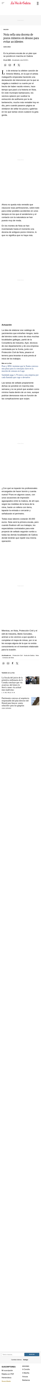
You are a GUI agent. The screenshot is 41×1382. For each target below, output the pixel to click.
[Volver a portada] (20, 3)
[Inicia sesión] (37, 3)
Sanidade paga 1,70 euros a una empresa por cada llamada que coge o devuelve (20, 376)
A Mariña (25, 1373)
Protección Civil (18, 655)
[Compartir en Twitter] (19, 65)
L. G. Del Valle (6, 692)
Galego (25, 1360)
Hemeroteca (6, 1378)
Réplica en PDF (8, 1374)
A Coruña (26, 1369)
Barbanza (26, 1380)
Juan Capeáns (6, 708)
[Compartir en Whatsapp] (5, 65)
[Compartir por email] (10, 65)
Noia (37, 655)
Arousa (25, 1377)
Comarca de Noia (8, 657)
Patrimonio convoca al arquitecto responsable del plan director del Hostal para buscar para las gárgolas (15, 702)
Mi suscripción (7, 1370)
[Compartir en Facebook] (14, 65)
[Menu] (3, 3)
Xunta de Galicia (29, 655)
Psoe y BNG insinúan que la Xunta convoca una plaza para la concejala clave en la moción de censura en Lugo (20, 368)
